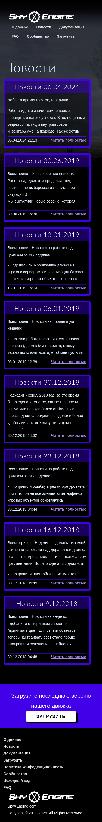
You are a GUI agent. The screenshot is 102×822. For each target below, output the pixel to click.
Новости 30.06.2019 (46, 160)
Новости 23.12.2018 (46, 456)
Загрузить (66, 36)
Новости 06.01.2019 (46, 308)
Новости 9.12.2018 (47, 603)
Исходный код (17, 780)
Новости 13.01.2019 (46, 234)
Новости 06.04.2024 (46, 87)
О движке (20, 27)
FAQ (15, 36)
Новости (43, 27)
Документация (72, 27)
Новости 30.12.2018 (46, 382)
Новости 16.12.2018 (46, 529)
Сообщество (38, 36)
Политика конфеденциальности (34, 767)
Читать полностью (68, 140)
